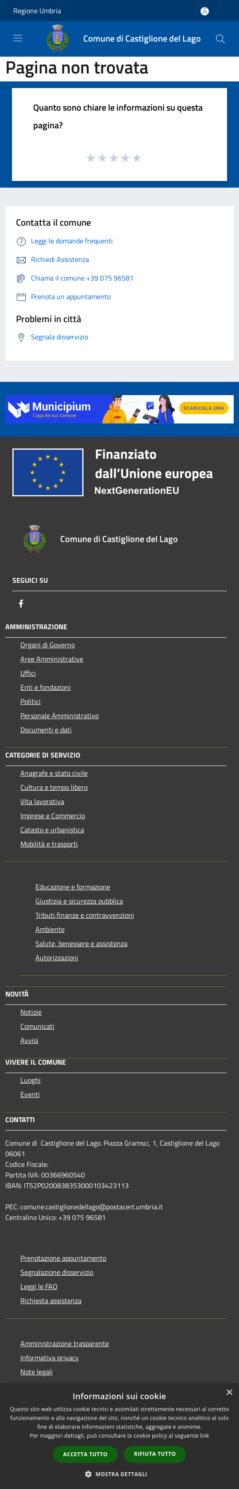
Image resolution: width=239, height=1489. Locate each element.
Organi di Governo (47, 644)
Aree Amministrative (51, 659)
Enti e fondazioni (45, 687)
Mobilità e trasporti (49, 844)
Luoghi (30, 1080)
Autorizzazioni (56, 957)
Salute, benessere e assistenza (81, 943)
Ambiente (50, 929)
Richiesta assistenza (50, 1300)
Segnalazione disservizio (56, 1272)
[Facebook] (21, 603)
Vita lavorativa (42, 801)
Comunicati (37, 1026)
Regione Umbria (37, 10)
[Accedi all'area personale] (204, 11)
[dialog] (119, 1436)
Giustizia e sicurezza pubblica (79, 901)
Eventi (30, 1094)
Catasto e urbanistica (52, 829)
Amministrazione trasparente (64, 1343)
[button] (119, 1474)
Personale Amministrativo (59, 715)
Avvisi (29, 1040)
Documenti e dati (46, 729)
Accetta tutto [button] (85, 1454)
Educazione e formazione (72, 886)
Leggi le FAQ (39, 1286)
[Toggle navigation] (17, 38)
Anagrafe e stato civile (54, 773)
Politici (30, 701)
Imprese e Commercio (52, 815)
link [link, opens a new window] (204, 1435)
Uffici (28, 673)
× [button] (229, 1392)
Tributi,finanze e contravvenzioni (84, 915)
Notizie (31, 1012)
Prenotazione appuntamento (63, 1258)
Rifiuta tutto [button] (155, 1454)
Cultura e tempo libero (54, 787)
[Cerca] (220, 39)
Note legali (36, 1371)
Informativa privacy (49, 1357)
